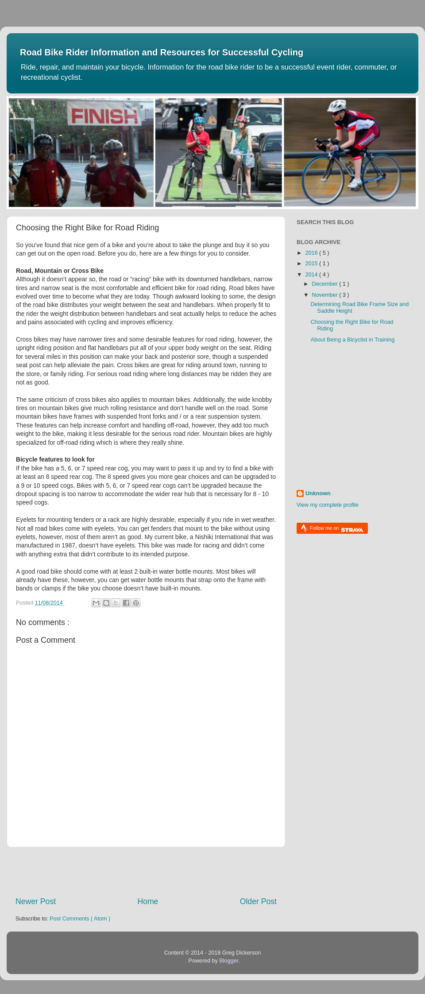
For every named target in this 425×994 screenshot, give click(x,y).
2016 (312, 253)
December (326, 284)
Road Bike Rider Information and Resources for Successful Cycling (161, 52)
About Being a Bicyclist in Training (352, 340)
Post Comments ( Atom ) (80, 919)
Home (147, 901)
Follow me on (336, 529)
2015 (312, 263)
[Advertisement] (146, 871)
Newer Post (35, 901)
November (326, 295)
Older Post (258, 901)
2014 (312, 275)
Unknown (318, 493)
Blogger (228, 961)
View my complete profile (328, 505)
